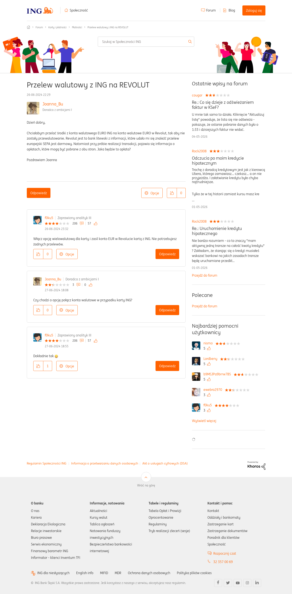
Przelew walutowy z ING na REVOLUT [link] (107, 27)
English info (84, 573)
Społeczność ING (28, 27)
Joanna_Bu (52, 103)
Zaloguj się (254, 10)
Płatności (77, 27)
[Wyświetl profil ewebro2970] (213, 389)
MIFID (104, 573)
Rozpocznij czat (224, 553)
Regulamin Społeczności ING (46, 463)
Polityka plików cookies (194, 573)
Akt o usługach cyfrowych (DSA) (165, 463)
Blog (232, 10)
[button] (172, 193)
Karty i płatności (57, 27)
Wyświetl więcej (204, 421)
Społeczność (79, 10)
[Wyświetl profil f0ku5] (208, 405)
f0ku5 (49, 218)
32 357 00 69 (223, 562)
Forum (211, 10)
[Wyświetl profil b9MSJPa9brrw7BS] (218, 374)
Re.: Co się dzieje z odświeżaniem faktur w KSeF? (223, 105)
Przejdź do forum (204, 275)
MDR (118, 573)
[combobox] (146, 42)
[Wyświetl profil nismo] (209, 343)
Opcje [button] (155, 193)
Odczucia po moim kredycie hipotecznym (218, 161)
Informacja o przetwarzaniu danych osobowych (104, 463)
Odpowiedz (38, 193)
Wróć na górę (146, 485)
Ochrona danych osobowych (149, 573)
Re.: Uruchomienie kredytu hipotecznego (217, 231)
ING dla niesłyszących (53, 573)
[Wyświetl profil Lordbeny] (211, 359)
